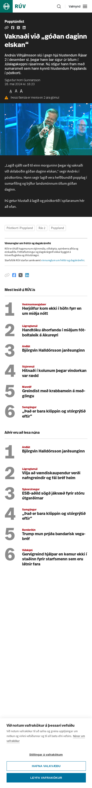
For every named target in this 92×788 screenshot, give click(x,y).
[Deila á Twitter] (18, 27)
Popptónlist (14, 22)
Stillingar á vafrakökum (46, 768)
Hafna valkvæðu (46, 779)
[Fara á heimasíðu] (16, 6)
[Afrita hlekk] (7, 27)
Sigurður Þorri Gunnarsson (22, 80)
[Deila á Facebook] (12, 27)
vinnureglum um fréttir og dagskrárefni (62, 260)
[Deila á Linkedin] (24, 27)
